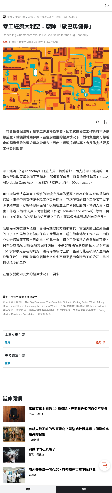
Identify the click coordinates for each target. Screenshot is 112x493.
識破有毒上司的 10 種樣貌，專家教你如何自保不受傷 (68, 409)
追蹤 (100, 342)
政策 (30, 17)
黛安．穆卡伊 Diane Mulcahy (27, 41)
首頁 (9, 17)
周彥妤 (32, 475)
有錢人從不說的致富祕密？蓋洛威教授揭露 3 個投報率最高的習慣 (69, 431)
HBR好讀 (34, 440)
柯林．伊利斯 (36, 414)
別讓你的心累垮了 (42, 449)
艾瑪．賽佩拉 (36, 454)
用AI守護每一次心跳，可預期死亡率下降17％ (62, 470)
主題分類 (20, 17)
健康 (7, 363)
